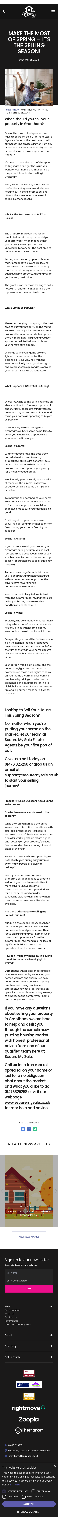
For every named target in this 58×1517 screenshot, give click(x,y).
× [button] (55, 1466)
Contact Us (11, 1317)
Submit (29, 1288)
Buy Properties (12, 1310)
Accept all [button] (29, 1504)
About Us (9, 1313)
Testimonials (11, 1320)
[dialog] (29, 1490)
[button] (2, 1191)
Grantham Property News (18, 1324)
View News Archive (29, 1236)
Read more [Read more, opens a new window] (15, 1485)
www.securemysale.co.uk (27, 1102)
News (16, 109)
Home (8, 109)
